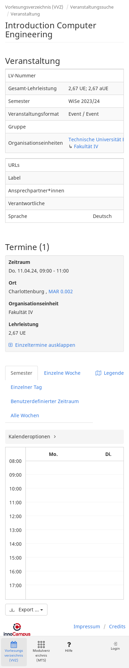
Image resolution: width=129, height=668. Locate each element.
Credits (117, 626)
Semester (21, 373)
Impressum (87, 626)
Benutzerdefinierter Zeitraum (45, 401)
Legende (110, 373)
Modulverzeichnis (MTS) (41, 651)
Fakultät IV (86, 146)
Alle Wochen (25, 415)
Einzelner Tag (26, 387)
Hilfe (68, 647)
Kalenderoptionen (30, 436)
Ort (13, 282)
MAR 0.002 (60, 291)
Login (115, 646)
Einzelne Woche (62, 373)
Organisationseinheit (33, 303)
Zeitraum (19, 262)
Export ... (26, 609)
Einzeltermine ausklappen (42, 345)
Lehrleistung (24, 324)
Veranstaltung (25, 14)
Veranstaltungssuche (92, 7)
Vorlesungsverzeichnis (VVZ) (34, 7)
